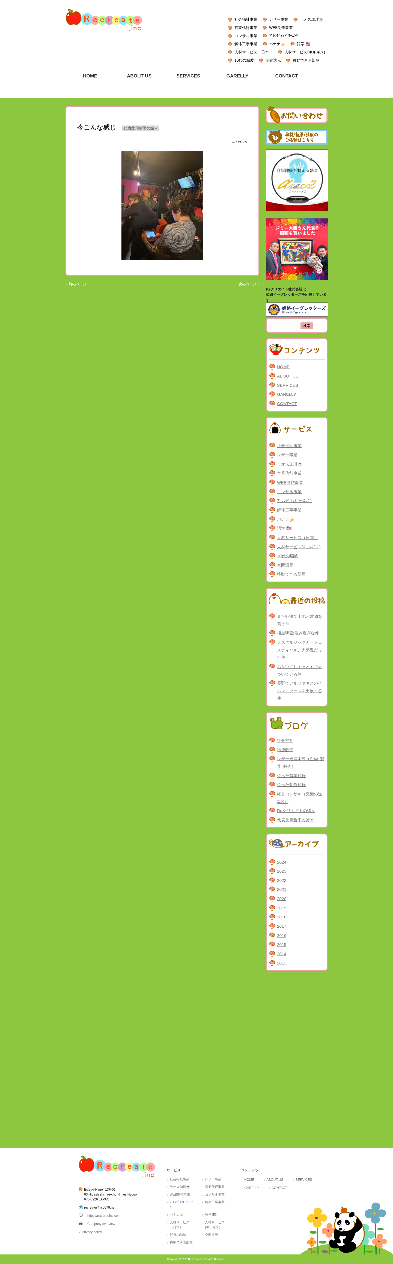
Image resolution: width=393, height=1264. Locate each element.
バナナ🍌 (277, 44)
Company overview (101, 1224)
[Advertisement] (296, 1058)
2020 (281, 898)
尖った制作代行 (291, 784)
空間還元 (273, 60)
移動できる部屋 (306, 60)
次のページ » (249, 284)
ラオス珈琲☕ (312, 19)
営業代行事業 (245, 27)
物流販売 (285, 749)
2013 (281, 963)
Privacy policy (92, 1232)
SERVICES (287, 385)
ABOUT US (287, 376)
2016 (281, 935)
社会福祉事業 (245, 19)
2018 (281, 917)
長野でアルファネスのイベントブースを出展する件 (299, 690)
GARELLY (286, 394)
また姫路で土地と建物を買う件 (299, 620)
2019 (281, 908)
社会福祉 (285, 740)
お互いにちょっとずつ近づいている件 (299, 670)
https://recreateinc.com (103, 1216)
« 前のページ (76, 284)
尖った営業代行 (291, 775)
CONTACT (287, 403)
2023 (281, 871)
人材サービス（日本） (253, 52)
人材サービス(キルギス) (304, 52)
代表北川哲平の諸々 (141, 128)
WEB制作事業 (281, 27)
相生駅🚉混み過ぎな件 (298, 633)
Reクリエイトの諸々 (296, 810)
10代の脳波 (244, 60)
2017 (281, 926)
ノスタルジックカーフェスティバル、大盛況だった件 (299, 650)
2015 (281, 944)
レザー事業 (278, 19)
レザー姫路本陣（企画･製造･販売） (300, 762)
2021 (281, 889)
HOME (283, 366)
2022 (281, 880)
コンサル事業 (245, 36)
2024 (281, 862)
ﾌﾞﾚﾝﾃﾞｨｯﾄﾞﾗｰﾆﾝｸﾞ (284, 36)
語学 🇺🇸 (303, 44)
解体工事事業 (245, 44)
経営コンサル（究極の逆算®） (299, 798)
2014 (281, 953)
